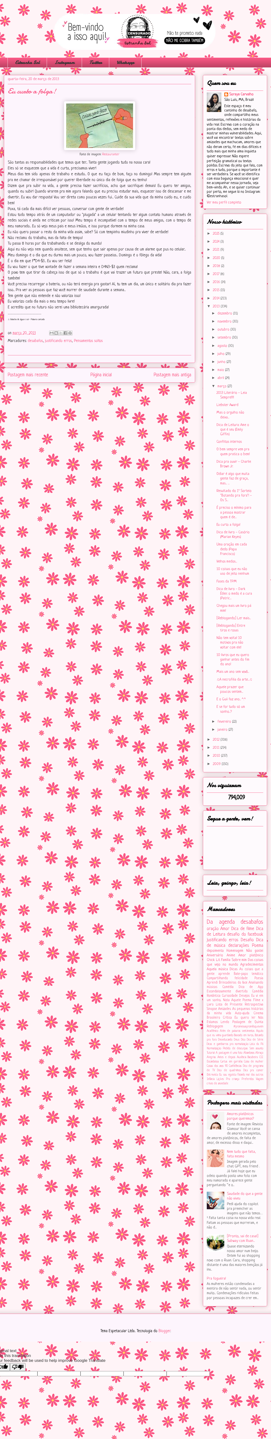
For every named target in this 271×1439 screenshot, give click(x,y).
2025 (216, 234)
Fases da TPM (227, 582)
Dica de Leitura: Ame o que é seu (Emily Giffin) (233, 429)
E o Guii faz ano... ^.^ (231, 699)
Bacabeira (253, 1057)
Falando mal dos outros (250, 1075)
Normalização (214, 1048)
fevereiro (224, 722)
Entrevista (212, 1075)
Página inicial (101, 375)
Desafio (247, 940)
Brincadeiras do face (233, 983)
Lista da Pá (256, 1044)
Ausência (241, 1057)
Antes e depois (226, 1057)
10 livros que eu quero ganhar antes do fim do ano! (233, 659)
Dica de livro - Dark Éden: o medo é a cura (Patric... (234, 593)
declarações (238, 945)
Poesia (258, 978)
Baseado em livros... (244, 1035)
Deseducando (225, 1040)
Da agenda (221, 922)
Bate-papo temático (248, 974)
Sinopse (212, 1009)
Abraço (259, 1053)
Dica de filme (242, 928)
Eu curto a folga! (228, 525)
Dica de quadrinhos (229, 1070)
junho (221, 362)
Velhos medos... (227, 562)
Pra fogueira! (216, 1279)
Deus (236, 1040)
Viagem (259, 1079)
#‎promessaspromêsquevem (248, 1026)
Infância (211, 1079)
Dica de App (251, 987)
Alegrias (211, 1057)
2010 (217, 756)
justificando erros (58, 341)
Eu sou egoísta (227, 1075)
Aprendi (212, 983)
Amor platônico (250, 955)
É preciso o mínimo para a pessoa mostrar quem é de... (234, 512)
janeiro (222, 730)
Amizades (224, 1009)
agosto (222, 346)
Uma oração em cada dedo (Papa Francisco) (232, 549)
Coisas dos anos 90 (217, 1066)
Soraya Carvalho (241, 94)
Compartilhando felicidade (227, 978)
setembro (224, 338)
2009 (217, 764)
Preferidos (248, 1079)
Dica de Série (255, 1040)
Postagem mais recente (28, 375)
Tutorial (211, 1053)
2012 (216, 740)
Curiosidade (230, 996)
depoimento (215, 951)
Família (225, 960)
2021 (216, 250)
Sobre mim (239, 960)
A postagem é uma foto (229, 1053)
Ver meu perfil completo (224, 203)
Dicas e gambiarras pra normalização (227, 1044)
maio (221, 370)
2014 (216, 298)
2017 (216, 274)
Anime (231, 955)
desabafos (35, 341)
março (222, 386)
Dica (243, 1040)
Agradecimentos (251, 965)
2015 (216, 290)
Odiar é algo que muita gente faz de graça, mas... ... (233, 478)
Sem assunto (256, 1048)
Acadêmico (212, 1031)
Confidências (235, 1066)
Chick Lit (213, 960)
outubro (223, 330)
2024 (216, 242)
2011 (216, 748)
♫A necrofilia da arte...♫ (234, 680)
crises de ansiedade (217, 1083)
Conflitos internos (229, 442)
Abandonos (249, 1053)
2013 (217, 306)
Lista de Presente (229, 1004)
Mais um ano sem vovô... (233, 672)
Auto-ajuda (242, 1013)
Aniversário (215, 955)
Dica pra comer (253, 1070)
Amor (224, 928)
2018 (217, 266)
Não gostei (254, 951)
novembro (225, 322)
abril (221, 378)
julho (221, 354)
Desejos (244, 996)
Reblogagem (215, 1026)
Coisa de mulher (253, 1061)
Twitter (95, 62)
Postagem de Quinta (247, 1022)
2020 (217, 258)
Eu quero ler (245, 1018)
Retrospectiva (254, 1004)
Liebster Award (227, 405)
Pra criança (232, 1079)
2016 (217, 282)
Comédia (228, 987)
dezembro (225, 314)
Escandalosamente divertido (227, 991)
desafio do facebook (245, 934)
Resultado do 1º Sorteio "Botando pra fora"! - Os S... (234, 495)
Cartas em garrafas (231, 1061)
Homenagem (234, 951)
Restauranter (110, 154)
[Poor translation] (18, 1367)
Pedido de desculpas (235, 1048)
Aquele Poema (241, 1000)
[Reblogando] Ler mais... (234, 618)
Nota (226, 1000)
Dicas (233, 969)
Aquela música (217, 969)
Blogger (164, 1331)
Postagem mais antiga (172, 375)
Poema (257, 945)
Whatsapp (125, 62)
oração (213, 928)
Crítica (227, 1018)
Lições (220, 1079)
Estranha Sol (27, 62)
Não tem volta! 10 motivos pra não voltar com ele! (230, 642)
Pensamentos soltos (88, 341)
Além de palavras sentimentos (237, 1031)
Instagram (64, 62)
